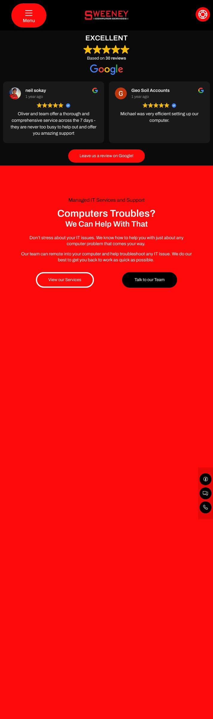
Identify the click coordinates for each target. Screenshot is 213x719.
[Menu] (28, 15)
